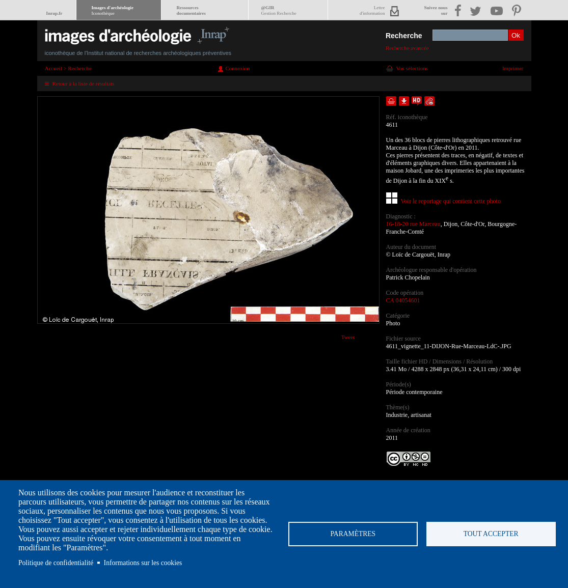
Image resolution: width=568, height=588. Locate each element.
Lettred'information (372, 10)
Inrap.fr (54, 13)
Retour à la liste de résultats (83, 83)
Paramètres (353, 534)
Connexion (238, 68)
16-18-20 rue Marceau (413, 224)
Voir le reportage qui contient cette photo (451, 201)
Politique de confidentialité (55, 563)
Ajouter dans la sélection (391, 101)
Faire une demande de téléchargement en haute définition (417, 101)
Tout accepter (491, 534)
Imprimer (513, 68)
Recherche (404, 36)
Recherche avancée (407, 48)
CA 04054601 (403, 300)
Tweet (348, 337)
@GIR (278, 10)
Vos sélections (412, 68)
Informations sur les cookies (143, 563)
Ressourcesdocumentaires (191, 10)
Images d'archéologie (112, 10)
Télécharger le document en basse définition (404, 101)
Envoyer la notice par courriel (429, 101)
